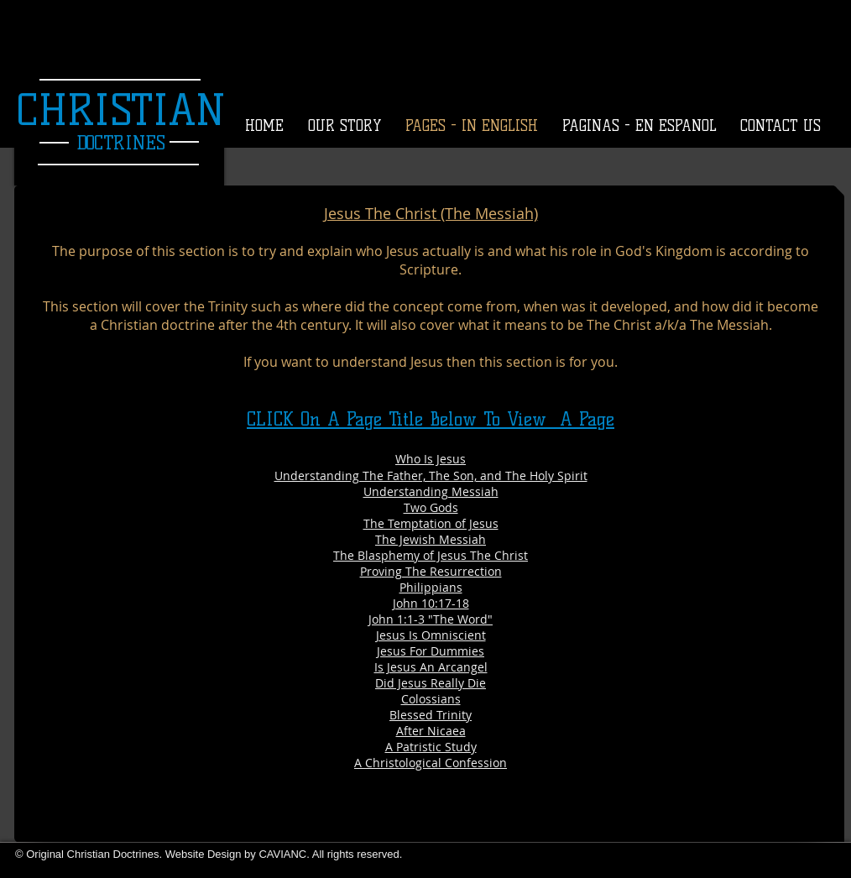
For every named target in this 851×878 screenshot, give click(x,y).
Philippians (430, 587)
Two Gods (431, 507)
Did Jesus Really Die (430, 683)
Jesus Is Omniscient (431, 635)
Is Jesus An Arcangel (431, 667)
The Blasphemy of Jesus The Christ (430, 555)
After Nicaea (431, 731)
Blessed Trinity (430, 715)
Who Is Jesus (430, 459)
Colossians (431, 699)
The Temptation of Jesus (431, 523)
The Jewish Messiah (430, 539)
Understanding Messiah (431, 491)
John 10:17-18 (431, 603)
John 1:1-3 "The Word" (430, 619)
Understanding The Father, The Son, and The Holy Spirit (430, 475)
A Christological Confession (430, 763)
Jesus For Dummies (430, 651)
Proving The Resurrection (431, 571)
